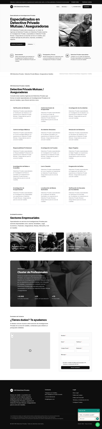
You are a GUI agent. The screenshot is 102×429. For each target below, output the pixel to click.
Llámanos (31, 44)
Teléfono (79, 341)
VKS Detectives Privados (19, 6)
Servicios (65, 6)
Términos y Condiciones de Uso (70, 364)
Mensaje (63, 354)
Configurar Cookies (77, 402)
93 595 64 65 (76, 6)
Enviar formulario (75, 367)
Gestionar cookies (87, 2)
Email (63, 341)
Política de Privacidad (78, 362)
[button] (30, 351)
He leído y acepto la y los (74, 363)
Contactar (87, 6)
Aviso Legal (76, 393)
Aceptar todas (75, 2)
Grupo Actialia (88, 423)
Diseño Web (81, 423)
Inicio (58, 6)
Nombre (63, 335)
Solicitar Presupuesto (17, 44)
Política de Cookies (77, 395)
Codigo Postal (65, 348)
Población (79, 348)
